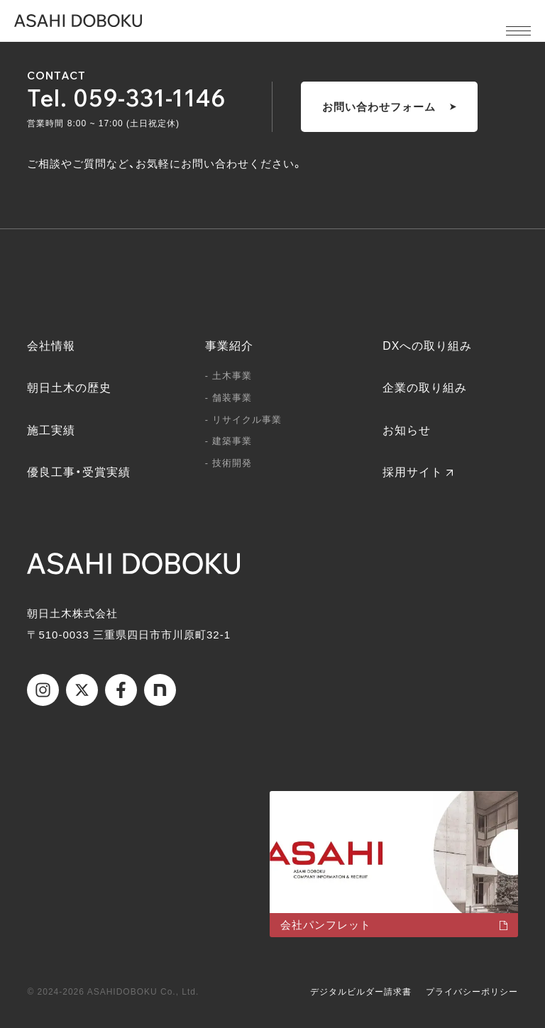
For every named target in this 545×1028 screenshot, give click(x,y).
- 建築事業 (228, 441)
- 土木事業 (228, 375)
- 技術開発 (228, 463)
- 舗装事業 (228, 397)
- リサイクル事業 (243, 419)
